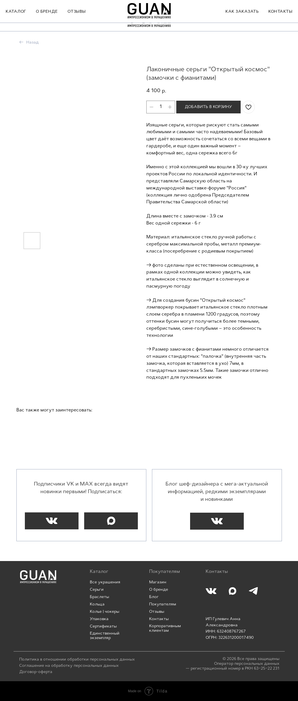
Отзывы (77, 20)
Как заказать (242, 20)
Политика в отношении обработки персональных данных (77, 659)
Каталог (16, 20)
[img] (38, 577)
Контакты (280, 20)
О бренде (47, 20)
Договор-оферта (35, 672)
